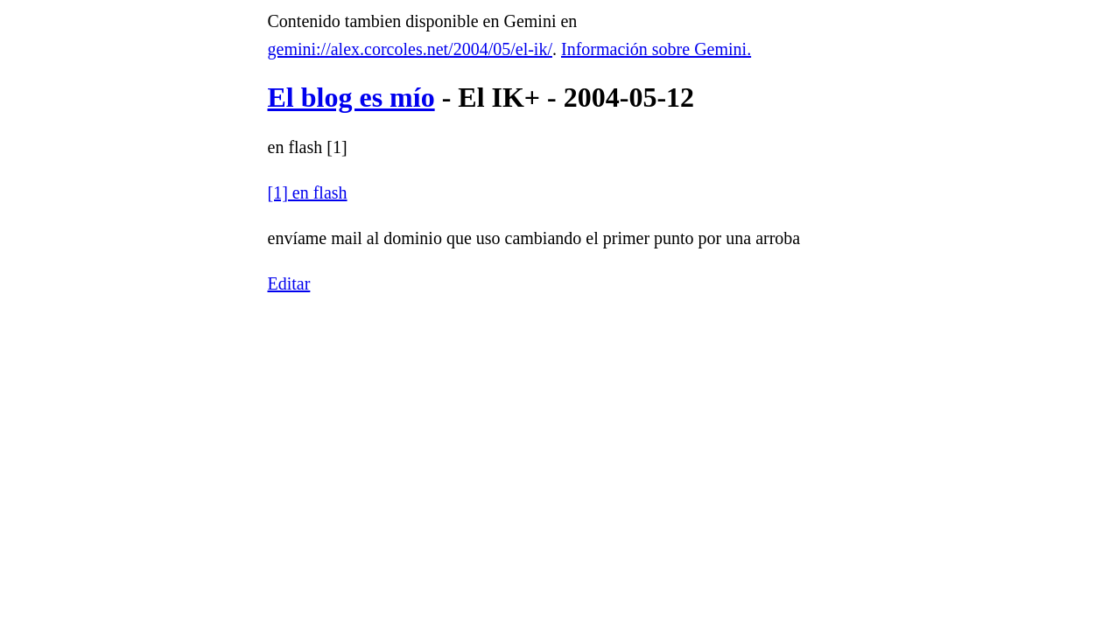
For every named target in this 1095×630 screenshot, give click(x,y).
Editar (289, 283)
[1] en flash (307, 192)
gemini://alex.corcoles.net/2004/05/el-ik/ (410, 49)
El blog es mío (351, 97)
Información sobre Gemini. (656, 49)
